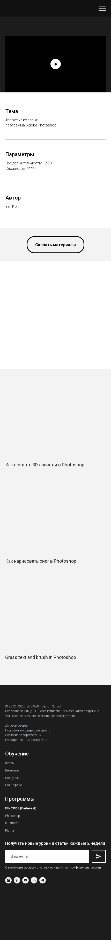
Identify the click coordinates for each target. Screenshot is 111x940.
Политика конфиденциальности (27, 730)
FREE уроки (13, 785)
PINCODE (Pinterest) (20, 808)
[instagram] (8, 880)
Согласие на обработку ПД (23, 735)
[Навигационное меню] (102, 8)
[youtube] (25, 880)
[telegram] (42, 880)
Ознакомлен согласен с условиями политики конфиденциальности (53, 867)
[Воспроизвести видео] (55, 64)
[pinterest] (17, 880)
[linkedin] (34, 880)
